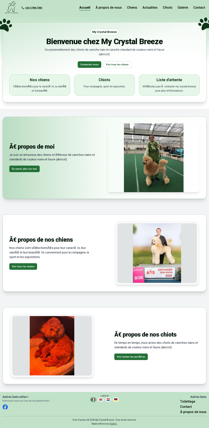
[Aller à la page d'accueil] (12, 8)
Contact (199, 7)
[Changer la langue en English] (101, 399)
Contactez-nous (89, 64)
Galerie (183, 7)
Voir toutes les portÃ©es (131, 356)
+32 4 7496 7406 (33, 8)
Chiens (132, 7)
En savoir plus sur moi (24, 169)
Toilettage (187, 401)
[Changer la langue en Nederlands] (108, 399)
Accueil (84, 7)
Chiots (167, 7)
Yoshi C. (113, 423)
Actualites (150, 7)
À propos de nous (109, 7)
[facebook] (5, 407)
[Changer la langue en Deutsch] (116, 399)
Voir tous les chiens (117, 64)
